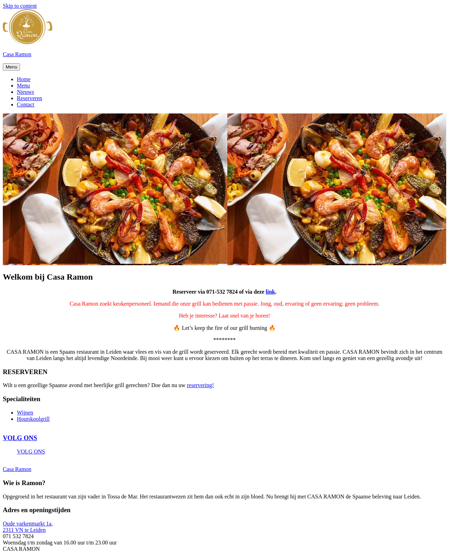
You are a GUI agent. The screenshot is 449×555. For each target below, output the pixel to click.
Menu (11, 67)
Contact (25, 104)
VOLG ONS (20, 438)
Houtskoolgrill (33, 419)
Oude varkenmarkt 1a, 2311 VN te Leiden (28, 527)
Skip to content (20, 6)
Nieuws (25, 92)
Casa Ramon (17, 54)
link (270, 292)
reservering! (200, 385)
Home (24, 79)
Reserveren (29, 98)
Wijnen (25, 413)
